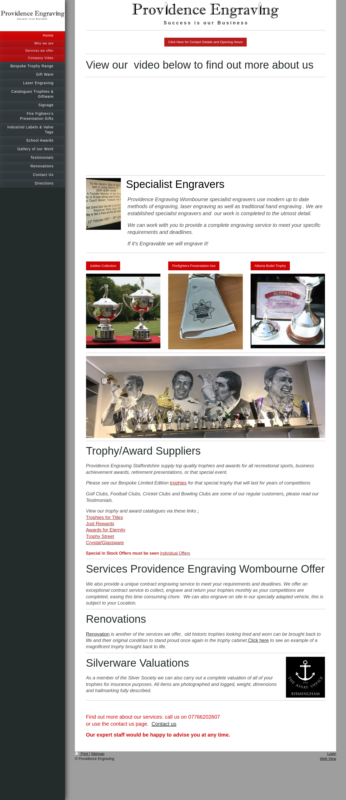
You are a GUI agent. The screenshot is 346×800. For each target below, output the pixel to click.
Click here (258, 640)
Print (82, 754)
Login (331, 754)
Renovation (98, 634)
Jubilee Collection (103, 266)
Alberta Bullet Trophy (270, 266)
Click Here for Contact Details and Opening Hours (205, 42)
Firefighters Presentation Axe (194, 266)
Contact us (164, 724)
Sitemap (97, 754)
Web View (328, 759)
